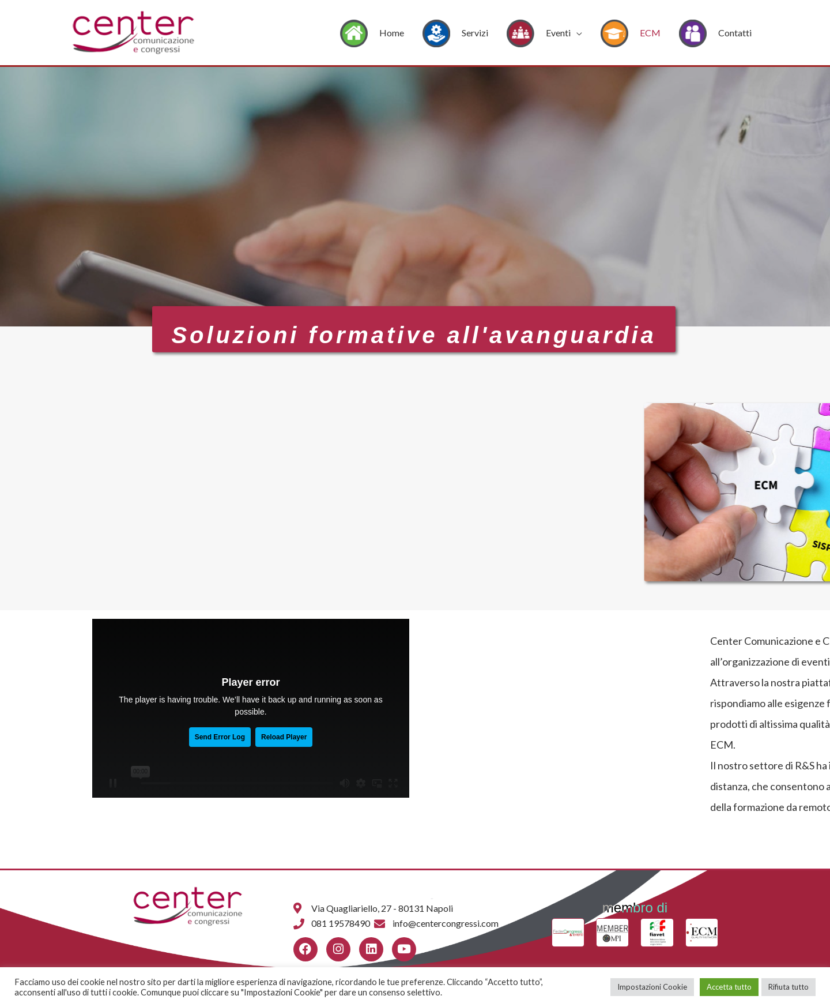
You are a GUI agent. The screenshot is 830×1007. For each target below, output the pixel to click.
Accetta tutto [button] (729, 986)
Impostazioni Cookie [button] (652, 986)
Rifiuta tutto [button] (788, 986)
